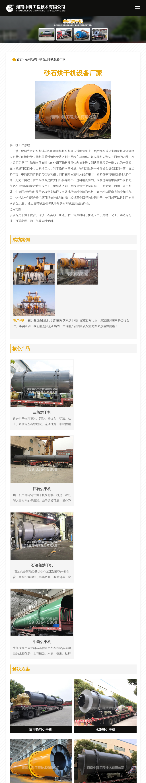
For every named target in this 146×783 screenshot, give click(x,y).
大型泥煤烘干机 (24, 663)
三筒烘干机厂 (23, 638)
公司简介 (99, 751)
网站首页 (72, 751)
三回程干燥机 (23, 689)
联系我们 (99, 764)
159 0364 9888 (24, 751)
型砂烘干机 (21, 625)
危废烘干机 (21, 676)
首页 (20, 59)
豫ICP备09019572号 (55, 777)
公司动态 (31, 59)
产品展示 (72, 758)
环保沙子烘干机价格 (28, 651)
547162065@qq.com (28, 758)
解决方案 (72, 764)
